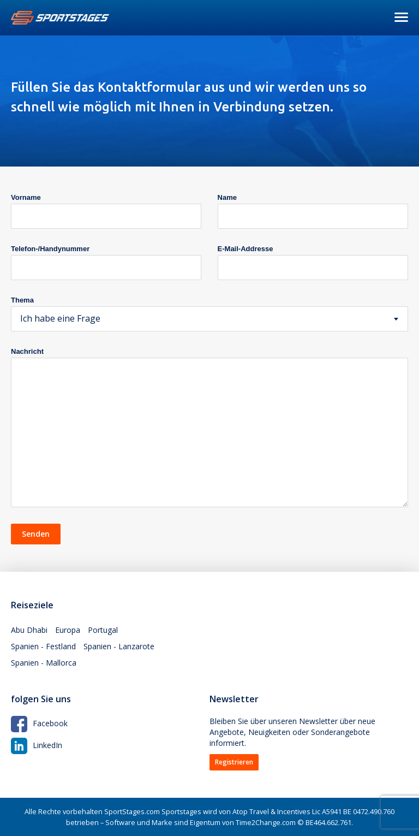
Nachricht (27, 351)
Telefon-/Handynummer (50, 248)
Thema (22, 300)
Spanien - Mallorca (43, 662)
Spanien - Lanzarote (118, 646)
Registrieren (234, 762)
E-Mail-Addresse (245, 248)
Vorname (26, 197)
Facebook (39, 723)
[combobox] (209, 318)
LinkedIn (36, 745)
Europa (67, 630)
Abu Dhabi (29, 630)
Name (227, 197)
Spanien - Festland (43, 646)
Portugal (103, 630)
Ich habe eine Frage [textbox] (60, 318)
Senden (36, 534)
